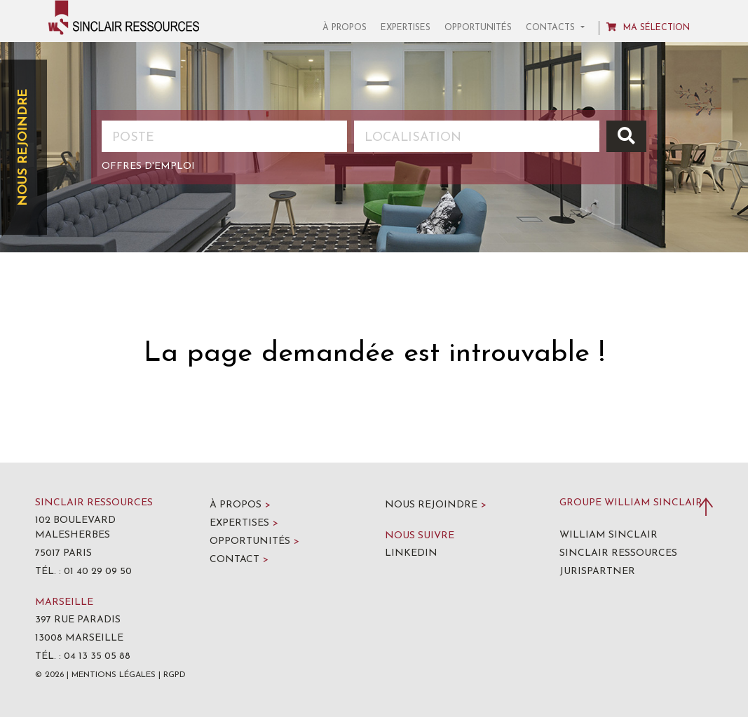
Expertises (405, 28)
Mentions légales (114, 675)
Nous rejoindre (23, 147)
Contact (239, 559)
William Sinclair (608, 535)
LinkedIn (411, 553)
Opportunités (478, 28)
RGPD (174, 675)
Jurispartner (597, 571)
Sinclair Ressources (618, 553)
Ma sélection (648, 27)
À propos (344, 28)
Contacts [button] (552, 28)
